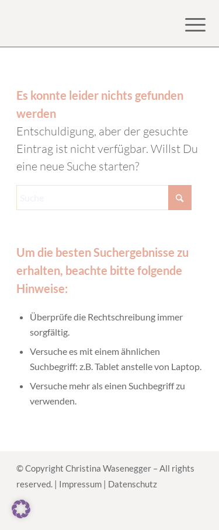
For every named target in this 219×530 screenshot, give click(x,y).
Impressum (80, 484)
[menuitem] (186, 24)
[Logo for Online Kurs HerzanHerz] (90, 23)
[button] (21, 509)
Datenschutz (132, 484)
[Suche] (104, 197)
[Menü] (186, 24)
